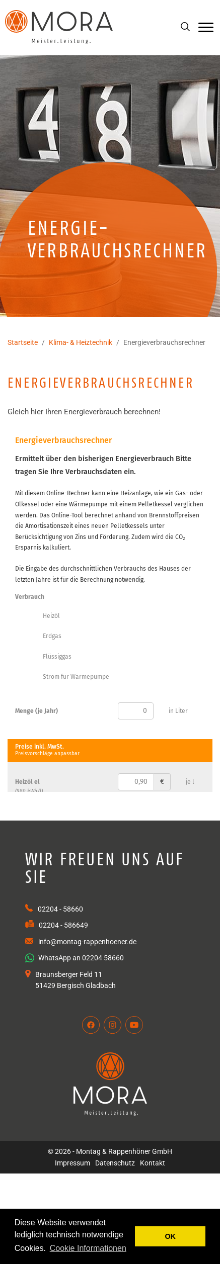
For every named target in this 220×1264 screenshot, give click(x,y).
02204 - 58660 (60, 909)
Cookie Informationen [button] (88, 1248)
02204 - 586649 (63, 925)
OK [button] (170, 1236)
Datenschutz (115, 1163)
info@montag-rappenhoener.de (87, 942)
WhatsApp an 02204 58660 (74, 958)
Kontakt (152, 1163)
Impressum (72, 1163)
